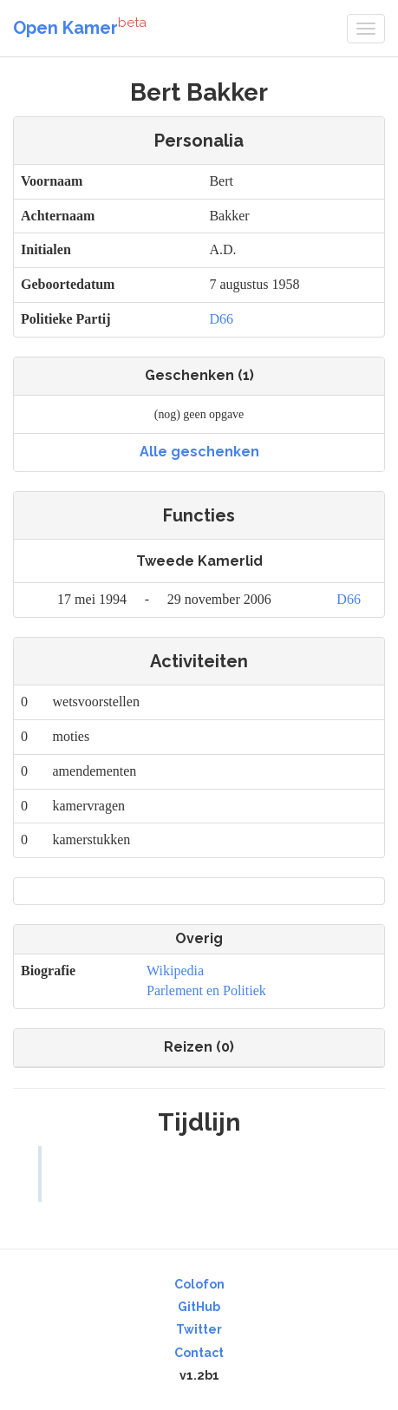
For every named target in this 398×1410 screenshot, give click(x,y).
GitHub (199, 1307)
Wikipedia (175, 970)
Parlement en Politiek (206, 990)
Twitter (199, 1329)
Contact (199, 1353)
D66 (221, 319)
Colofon (199, 1284)
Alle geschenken (199, 451)
